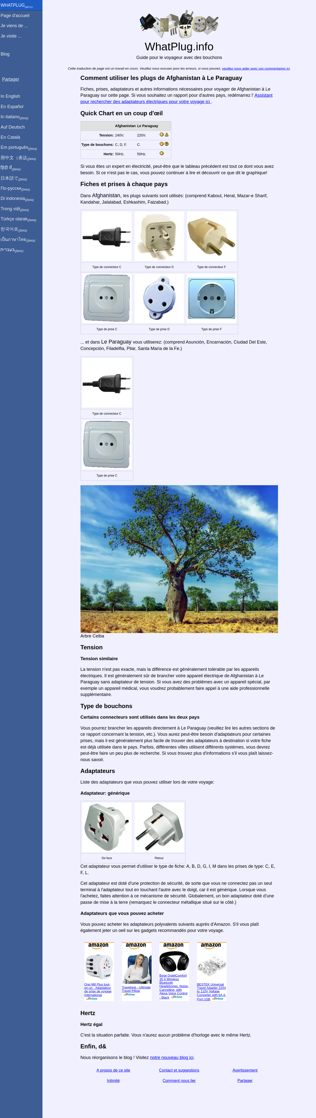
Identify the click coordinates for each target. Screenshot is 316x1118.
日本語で (16, 178)
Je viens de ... (16, 25)
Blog (7, 54)
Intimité (114, 1081)
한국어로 (16, 229)
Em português (21, 147)
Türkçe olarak (21, 219)
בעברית (14, 249)
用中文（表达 (20, 158)
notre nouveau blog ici (173, 1057)
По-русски (17, 188)
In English (12, 96)
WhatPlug (19, 6)
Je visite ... (13, 36)
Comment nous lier (180, 1081)
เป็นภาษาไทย (20, 239)
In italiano (17, 117)
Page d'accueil (17, 15)
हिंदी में (13, 168)
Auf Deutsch (15, 127)
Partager (246, 1081)
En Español (14, 106)
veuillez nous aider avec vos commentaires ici (257, 68)
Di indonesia (19, 198)
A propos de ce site (114, 1070)
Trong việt (17, 209)
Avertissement (246, 1070)
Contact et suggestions (180, 1070)
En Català (12, 137)
